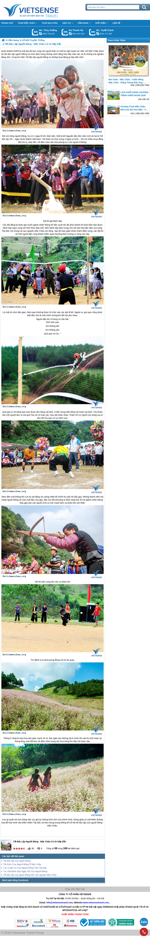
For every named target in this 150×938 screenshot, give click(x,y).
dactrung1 (40, 33)
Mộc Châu (39, 231)
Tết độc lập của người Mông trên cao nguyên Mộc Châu (29, 875)
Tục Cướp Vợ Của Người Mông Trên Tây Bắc (25, 868)
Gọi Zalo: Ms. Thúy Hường (35, 32)
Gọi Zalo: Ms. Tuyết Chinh (92, 32)
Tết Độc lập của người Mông (17, 861)
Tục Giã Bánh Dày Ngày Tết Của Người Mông (25, 871)
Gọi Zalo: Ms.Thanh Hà (64, 32)
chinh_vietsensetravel (97, 33)
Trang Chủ (38, 10)
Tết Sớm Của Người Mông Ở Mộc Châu (22, 864)
